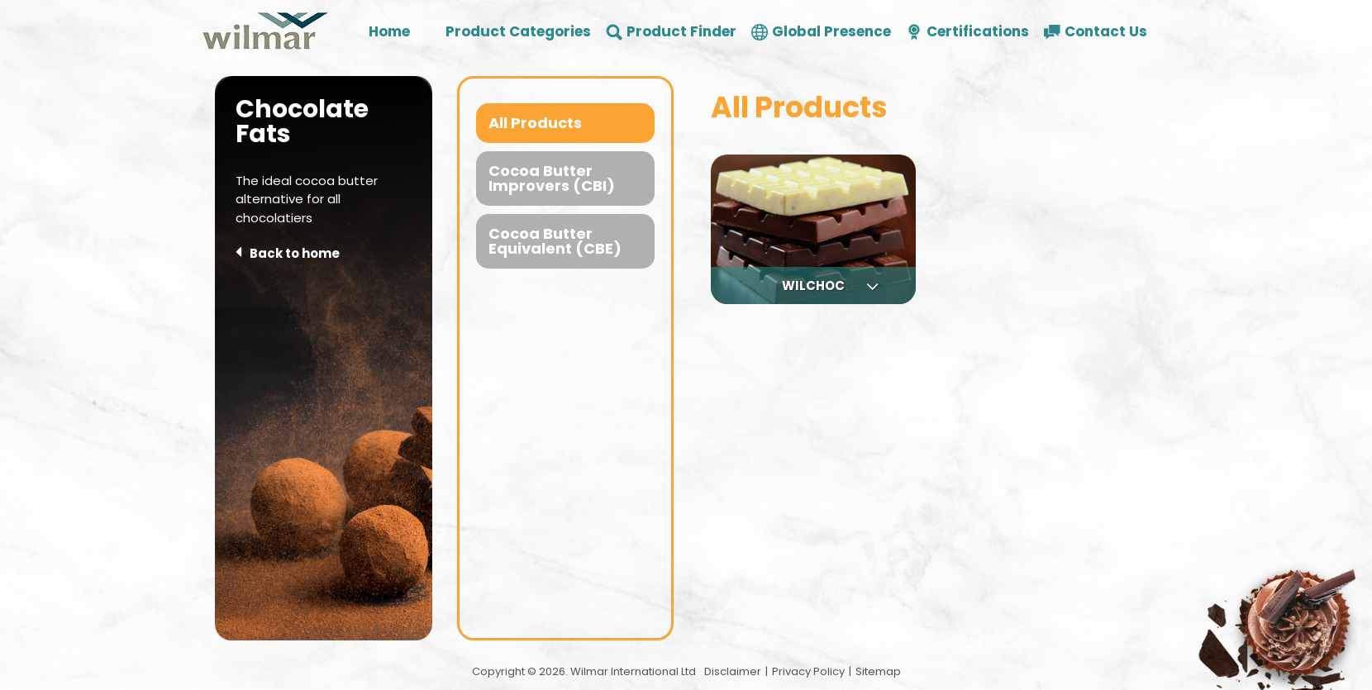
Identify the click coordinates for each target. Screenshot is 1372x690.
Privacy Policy (808, 671)
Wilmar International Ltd (633, 671)
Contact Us (1106, 32)
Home (389, 32)
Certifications (978, 32)
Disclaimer (732, 671)
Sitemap (878, 671)
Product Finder (681, 32)
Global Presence (831, 32)
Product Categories (518, 32)
